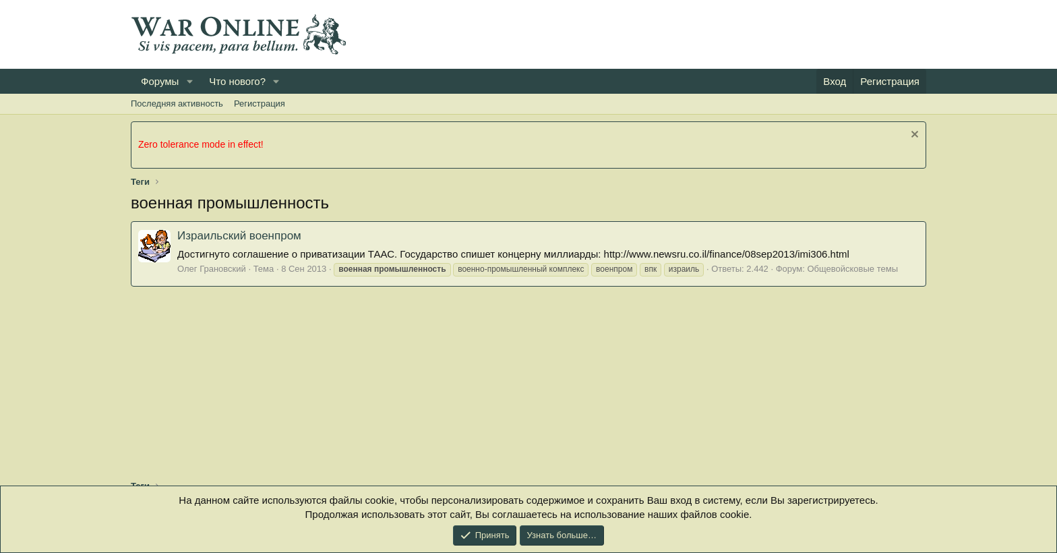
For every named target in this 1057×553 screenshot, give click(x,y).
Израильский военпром (239, 235)
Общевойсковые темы (852, 269)
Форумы (160, 81)
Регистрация (259, 103)
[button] (189, 81)
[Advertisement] (680, 34)
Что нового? (237, 81)
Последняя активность (177, 103)
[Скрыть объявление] (913, 136)
